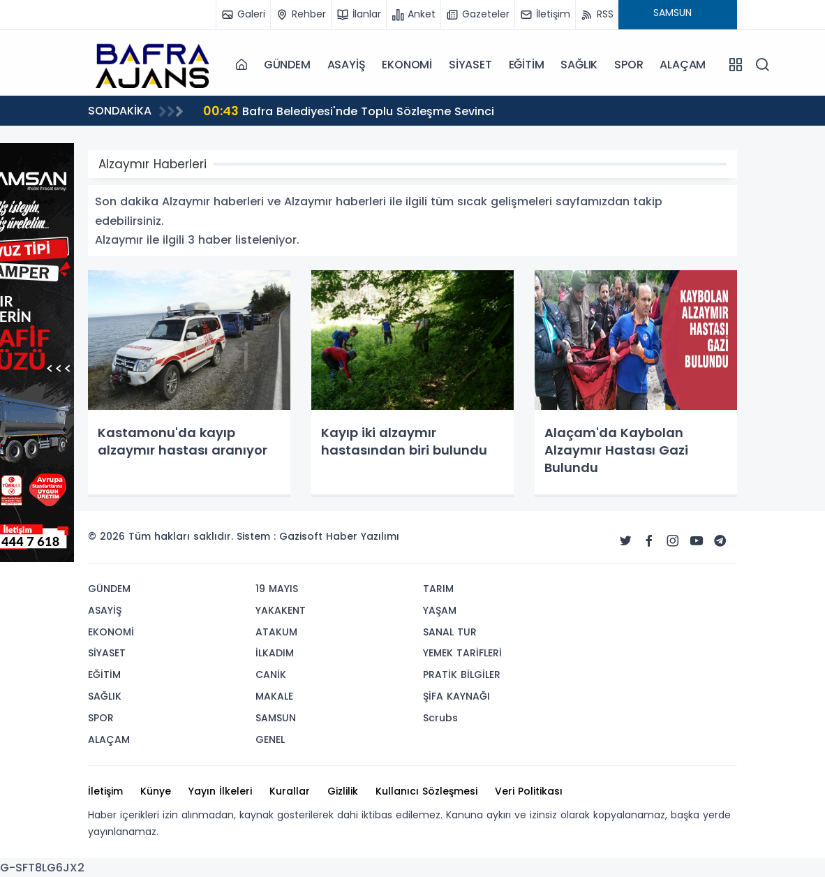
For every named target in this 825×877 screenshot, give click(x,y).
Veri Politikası (529, 791)
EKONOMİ (407, 65)
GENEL (270, 739)
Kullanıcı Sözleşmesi (426, 791)
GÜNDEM (287, 65)
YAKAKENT (280, 610)
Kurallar (289, 791)
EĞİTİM (526, 65)
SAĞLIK (578, 65)
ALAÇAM (683, 65)
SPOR (628, 65)
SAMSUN (275, 718)
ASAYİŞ (346, 65)
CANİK (270, 674)
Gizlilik (342, 791)
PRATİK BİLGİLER (461, 674)
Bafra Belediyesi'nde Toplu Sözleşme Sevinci (348, 110)
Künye (155, 791)
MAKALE (274, 696)
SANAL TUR (450, 632)
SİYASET (470, 65)
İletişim (105, 791)
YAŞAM (439, 610)
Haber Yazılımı (362, 536)
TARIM (438, 589)
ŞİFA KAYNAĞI (456, 696)
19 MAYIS (276, 589)
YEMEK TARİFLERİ (462, 653)
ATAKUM (276, 632)
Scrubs (440, 718)
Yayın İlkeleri (220, 791)
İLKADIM (274, 653)
